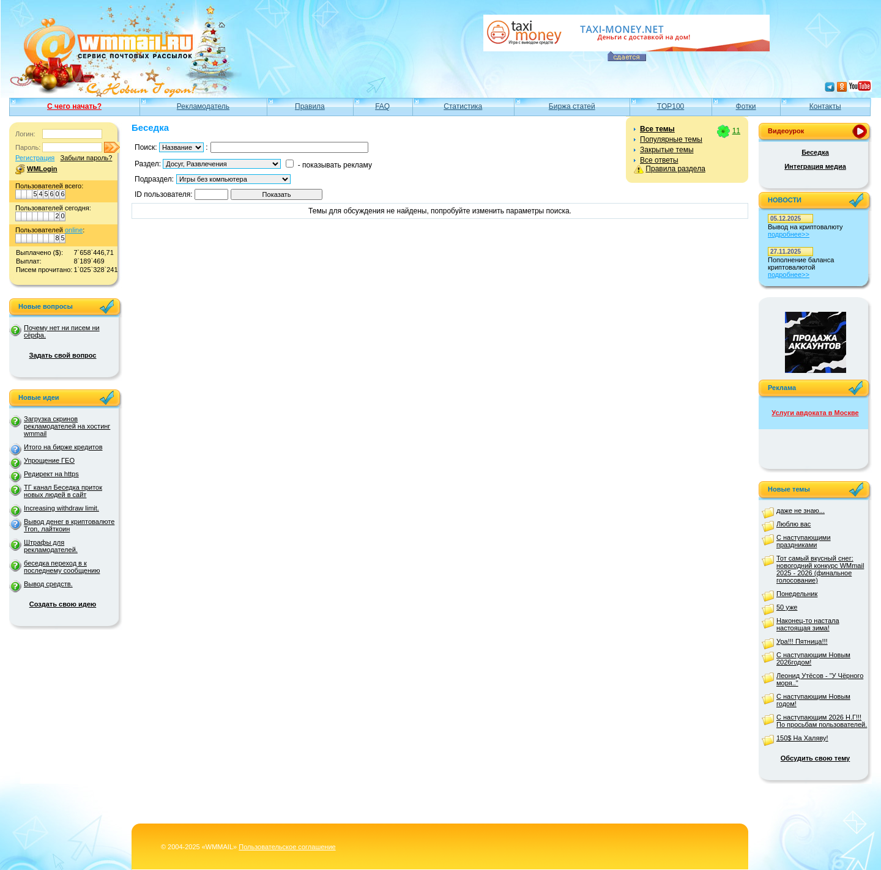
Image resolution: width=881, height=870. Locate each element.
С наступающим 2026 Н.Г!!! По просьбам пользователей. (821, 720)
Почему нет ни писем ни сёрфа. (62, 331)
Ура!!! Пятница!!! (802, 641)
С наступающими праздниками (803, 541)
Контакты (825, 106)
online (74, 230)
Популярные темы (671, 139)
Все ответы (659, 160)
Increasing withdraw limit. (61, 508)
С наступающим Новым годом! (813, 700)
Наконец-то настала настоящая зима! (807, 624)
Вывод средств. (48, 584)
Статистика (463, 106)
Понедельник (796, 593)
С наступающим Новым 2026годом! (813, 658)
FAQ (382, 106)
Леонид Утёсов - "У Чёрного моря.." (819, 679)
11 (736, 131)
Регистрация (34, 157)
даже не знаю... (800, 510)
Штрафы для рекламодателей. (51, 546)
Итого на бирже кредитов (63, 447)
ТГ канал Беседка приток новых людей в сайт (63, 491)
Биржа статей (572, 106)
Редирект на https (51, 473)
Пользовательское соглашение (287, 846)
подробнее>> (788, 234)
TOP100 (670, 106)
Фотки (746, 106)
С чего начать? (74, 106)
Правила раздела (675, 168)
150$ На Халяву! (802, 738)
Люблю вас (793, 524)
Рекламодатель (203, 106)
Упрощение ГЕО (49, 460)
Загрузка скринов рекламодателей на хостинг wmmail (67, 426)
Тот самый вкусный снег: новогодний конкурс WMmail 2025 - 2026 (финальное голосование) (820, 569)
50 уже (786, 607)
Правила (310, 106)
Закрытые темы (667, 150)
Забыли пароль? (86, 157)
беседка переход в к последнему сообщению (62, 566)
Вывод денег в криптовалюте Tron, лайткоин (69, 525)
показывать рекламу (337, 165)
